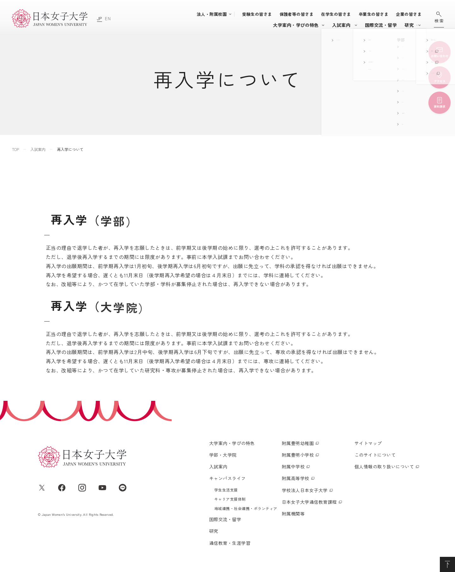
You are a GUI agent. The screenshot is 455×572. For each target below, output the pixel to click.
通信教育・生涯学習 (395, 25)
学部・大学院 (217, 25)
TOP (15, 149)
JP (99, 18)
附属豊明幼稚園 (298, 443)
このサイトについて (375, 455)
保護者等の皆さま (297, 14)
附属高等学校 (295, 478)
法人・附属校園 (212, 14)
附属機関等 (293, 513)
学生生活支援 (226, 489)
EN (108, 18)
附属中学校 (293, 466)
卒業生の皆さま (373, 14)
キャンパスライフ (287, 25)
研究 (362, 25)
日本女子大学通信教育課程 (309, 502)
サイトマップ (368, 443)
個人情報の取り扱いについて (384, 466)
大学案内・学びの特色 (173, 25)
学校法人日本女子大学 (305, 490)
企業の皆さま (409, 14)
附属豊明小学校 (298, 455)
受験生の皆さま (257, 14)
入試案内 (252, 25)
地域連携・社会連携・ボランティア (245, 508)
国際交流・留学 (334, 25)
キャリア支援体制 (230, 499)
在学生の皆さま (336, 14)
